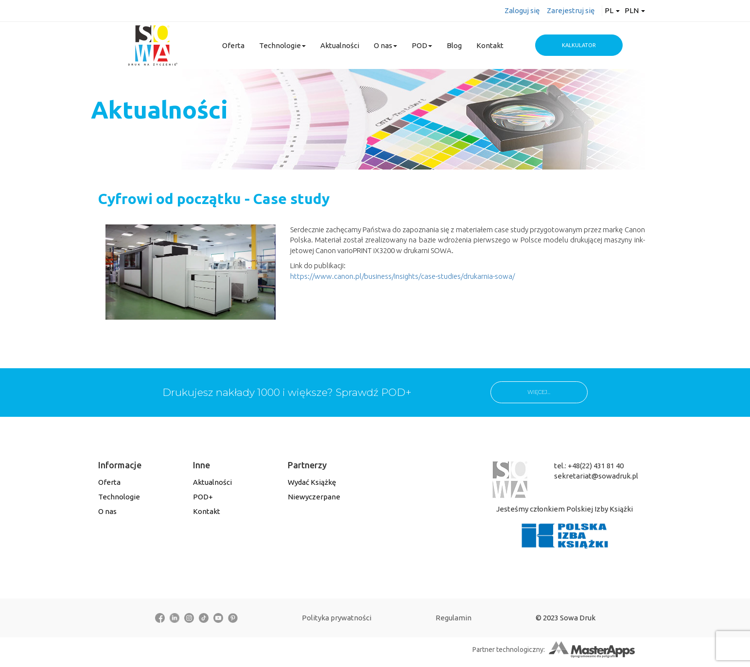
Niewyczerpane (314, 497)
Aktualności (339, 45)
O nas (107, 511)
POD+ (203, 497)
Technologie (119, 497)
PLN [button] (635, 10)
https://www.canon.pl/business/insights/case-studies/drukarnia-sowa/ (402, 276)
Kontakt (490, 45)
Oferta (233, 45)
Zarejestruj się (570, 10)
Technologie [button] (282, 45)
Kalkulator (579, 45)
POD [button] (422, 45)
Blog (454, 45)
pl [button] (612, 10)
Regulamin (453, 618)
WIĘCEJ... (538, 392)
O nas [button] (385, 45)
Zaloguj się (522, 10)
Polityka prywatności (336, 618)
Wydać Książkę (312, 482)
